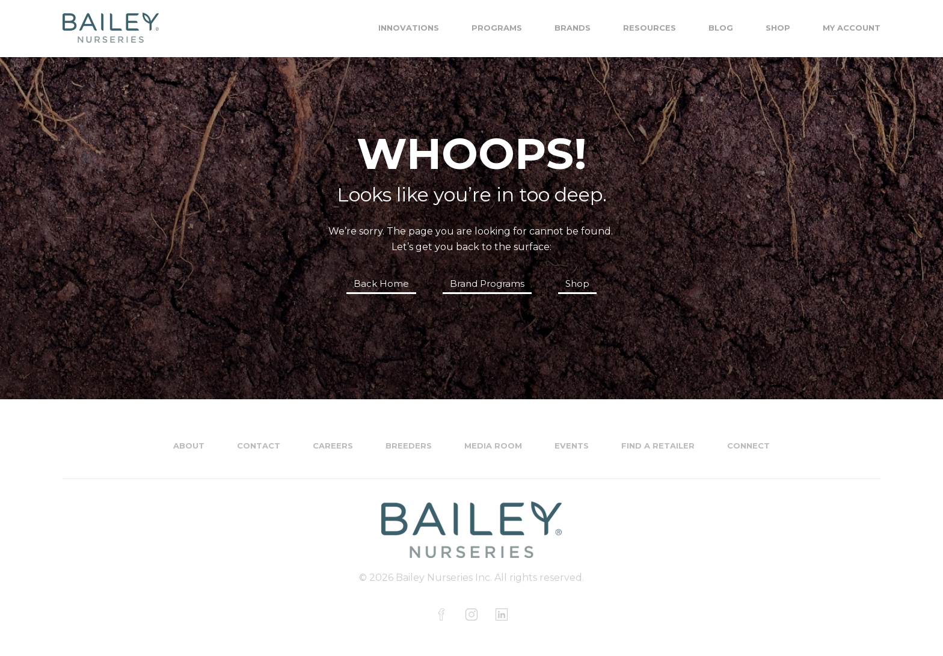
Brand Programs (487, 283)
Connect (748, 445)
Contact (258, 445)
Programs (497, 27)
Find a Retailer (658, 445)
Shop (778, 27)
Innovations (408, 27)
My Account (851, 27)
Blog (720, 27)
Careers (333, 445)
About (188, 445)
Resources (649, 27)
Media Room (493, 445)
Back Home (381, 283)
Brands (572, 27)
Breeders (408, 445)
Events (571, 445)
